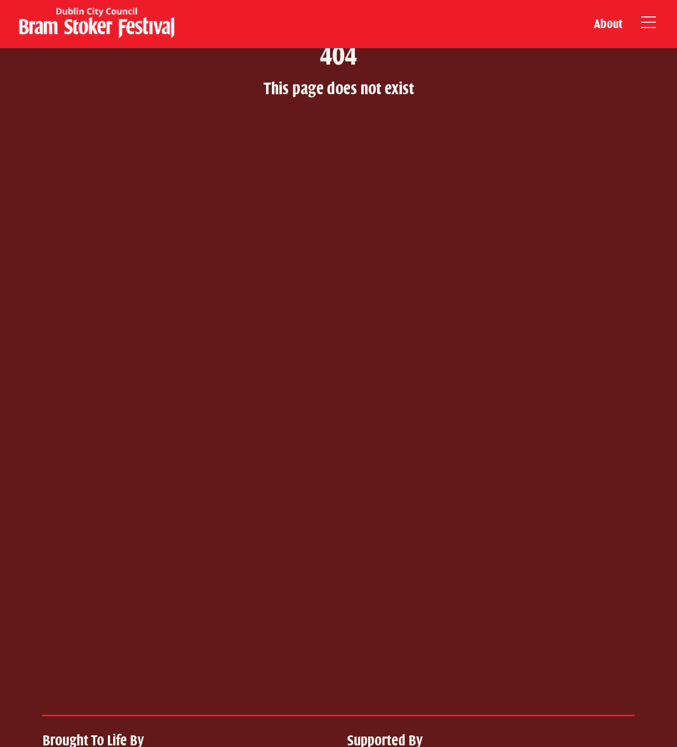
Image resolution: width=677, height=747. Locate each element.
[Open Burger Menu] (648, 24)
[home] (95, 24)
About (608, 23)
